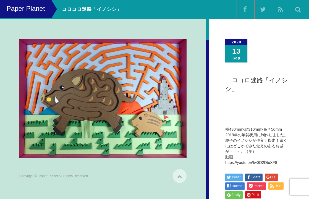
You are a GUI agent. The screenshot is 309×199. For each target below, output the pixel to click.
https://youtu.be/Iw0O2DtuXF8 (251, 162)
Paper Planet (48, 174)
